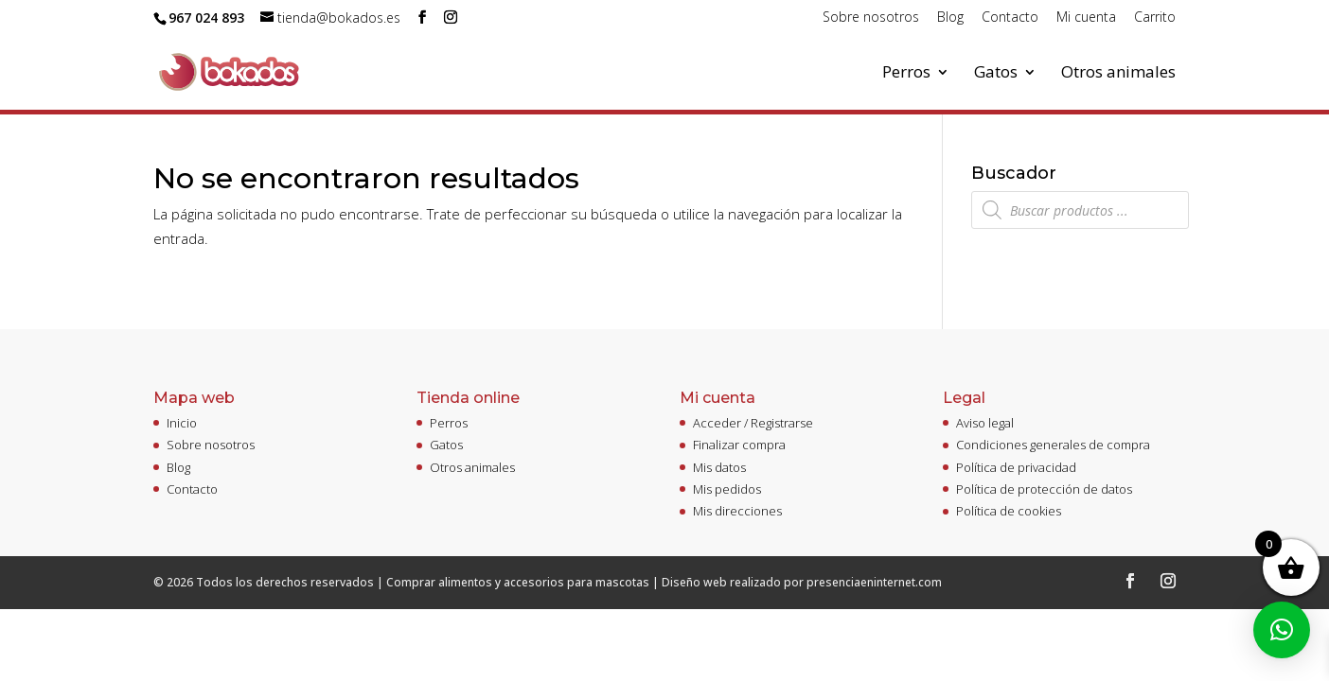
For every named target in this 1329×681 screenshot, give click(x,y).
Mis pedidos (727, 489)
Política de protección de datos (1044, 489)
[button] (1281, 630)
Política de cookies (1008, 510)
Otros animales (1118, 73)
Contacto (1010, 18)
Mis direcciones (737, 510)
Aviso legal (985, 422)
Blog (950, 18)
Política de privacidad (1016, 467)
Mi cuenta (1086, 18)
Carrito (1155, 18)
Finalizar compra (739, 444)
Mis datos (719, 467)
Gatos (996, 73)
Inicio (182, 422)
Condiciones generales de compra (1053, 444)
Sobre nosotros (871, 18)
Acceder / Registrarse (753, 422)
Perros (906, 73)
